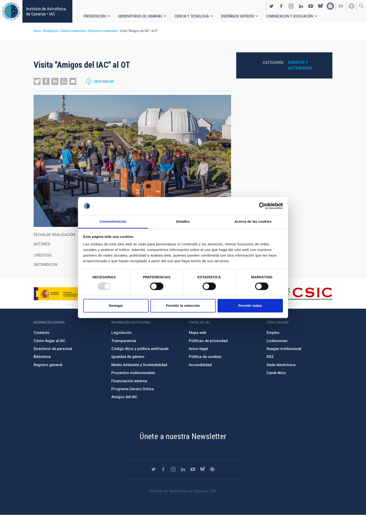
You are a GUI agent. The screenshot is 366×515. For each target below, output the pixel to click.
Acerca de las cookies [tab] (253, 221)
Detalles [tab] (183, 221)
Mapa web (197, 332)
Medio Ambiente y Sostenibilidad (139, 365)
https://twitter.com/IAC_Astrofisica (271, 6)
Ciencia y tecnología (191, 16)
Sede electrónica (281, 365)
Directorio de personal (53, 349)
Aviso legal (198, 349)
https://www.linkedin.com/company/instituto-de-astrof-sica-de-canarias (301, 6)
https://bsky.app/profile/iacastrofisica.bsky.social (320, 6)
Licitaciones (277, 341)
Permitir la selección (183, 306)
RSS (270, 356)
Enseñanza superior (237, 16)
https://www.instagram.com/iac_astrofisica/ (291, 6)
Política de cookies (205, 356)
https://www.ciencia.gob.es (59, 293)
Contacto (41, 332)
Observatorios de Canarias (140, 16)
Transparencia (123, 341)
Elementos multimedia (102, 31)
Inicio (37, 31)
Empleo (273, 332)
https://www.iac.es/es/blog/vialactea (330, 6)
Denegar (116, 306)
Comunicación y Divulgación (289, 16)
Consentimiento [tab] (113, 221)
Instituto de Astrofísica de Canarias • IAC (46, 11)
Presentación (95, 16)
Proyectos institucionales (133, 373)
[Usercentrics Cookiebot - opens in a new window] (262, 206)
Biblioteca (42, 356)
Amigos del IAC (124, 397)
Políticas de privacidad (208, 341)
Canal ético (276, 373)
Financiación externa (129, 381)
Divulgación (51, 31)
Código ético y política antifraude (140, 349)
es (341, 6)
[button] (37, 81)
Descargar (104, 81)
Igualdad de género (127, 356)
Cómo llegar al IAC (50, 341)
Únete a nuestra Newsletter (183, 436)
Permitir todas (250, 306)
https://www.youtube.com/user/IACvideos (311, 6)
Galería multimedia (73, 31)
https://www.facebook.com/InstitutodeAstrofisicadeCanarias (281, 6)
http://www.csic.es (306, 293)
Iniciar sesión (351, 6)
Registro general (48, 365)
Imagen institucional (284, 349)
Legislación (121, 332)
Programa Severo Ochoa (132, 389)
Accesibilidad (200, 365)
